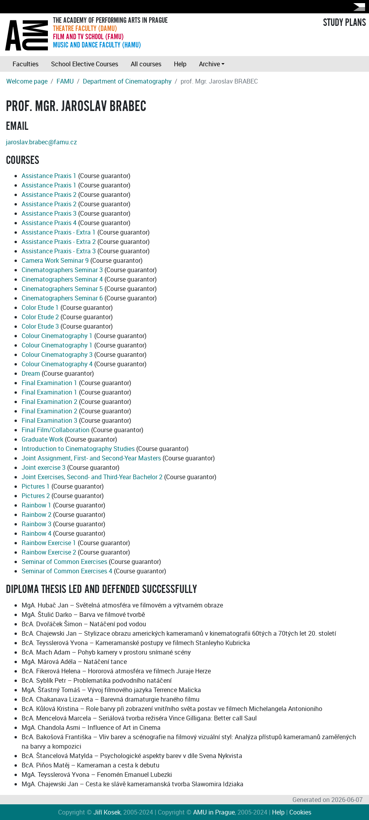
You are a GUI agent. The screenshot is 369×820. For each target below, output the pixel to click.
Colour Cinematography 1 (57, 335)
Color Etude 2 (40, 317)
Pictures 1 (36, 486)
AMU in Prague (214, 812)
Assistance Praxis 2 (49, 194)
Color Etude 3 (40, 326)
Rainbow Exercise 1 (49, 542)
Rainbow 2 (36, 514)
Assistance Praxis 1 (49, 175)
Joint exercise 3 (44, 467)
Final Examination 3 (49, 420)
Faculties (25, 64)
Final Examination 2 (49, 401)
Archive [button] (209, 64)
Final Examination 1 (49, 382)
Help (180, 64)
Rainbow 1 (36, 505)
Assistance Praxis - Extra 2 (59, 241)
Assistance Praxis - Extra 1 (59, 232)
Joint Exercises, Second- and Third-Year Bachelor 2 (92, 477)
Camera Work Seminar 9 (55, 260)
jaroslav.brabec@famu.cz (41, 142)
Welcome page (26, 81)
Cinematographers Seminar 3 (62, 269)
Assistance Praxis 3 (49, 213)
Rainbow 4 (36, 533)
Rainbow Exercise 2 (49, 552)
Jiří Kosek (107, 812)
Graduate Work (42, 439)
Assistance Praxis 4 (49, 222)
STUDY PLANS (344, 22)
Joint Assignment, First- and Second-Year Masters (91, 458)
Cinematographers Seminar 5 (62, 288)
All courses (146, 64)
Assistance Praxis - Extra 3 (59, 251)
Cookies (300, 812)
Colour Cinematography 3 (57, 354)
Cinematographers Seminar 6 (62, 298)
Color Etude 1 (40, 307)
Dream (31, 373)
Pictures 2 (36, 495)
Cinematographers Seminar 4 (62, 279)
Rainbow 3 (36, 524)
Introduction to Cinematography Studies (78, 448)
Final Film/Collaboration (56, 429)
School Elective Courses (84, 64)
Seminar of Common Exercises (64, 561)
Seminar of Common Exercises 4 (67, 571)
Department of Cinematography (127, 81)
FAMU (65, 81)
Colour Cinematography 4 (57, 364)
